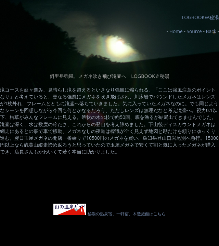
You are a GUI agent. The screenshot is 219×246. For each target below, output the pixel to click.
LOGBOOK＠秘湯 (200, 17)
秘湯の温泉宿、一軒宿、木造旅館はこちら (109, 213)
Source (194, 31)
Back (211, 31)
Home (176, 31)
